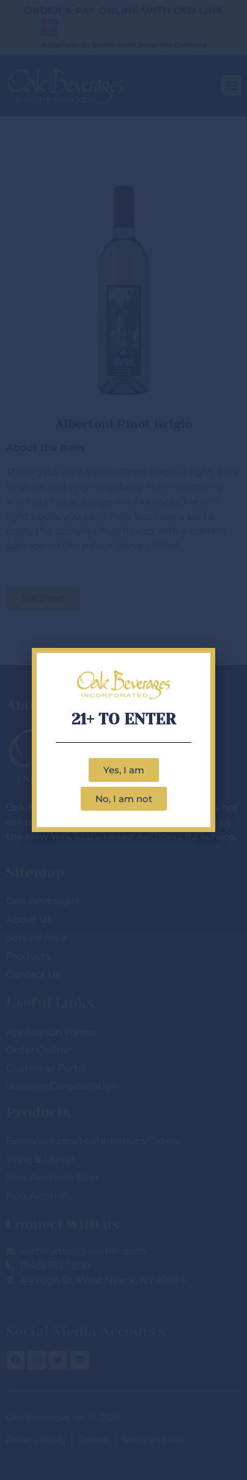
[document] (123, 740)
